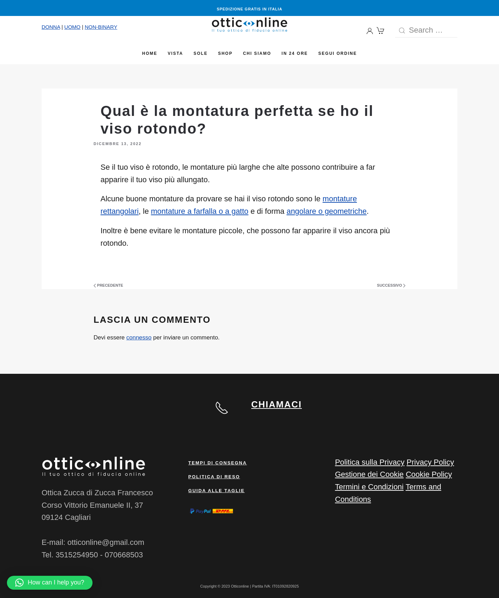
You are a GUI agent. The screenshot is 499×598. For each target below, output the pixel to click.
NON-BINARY (101, 27)
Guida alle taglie (216, 490)
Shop (225, 53)
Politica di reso (214, 476)
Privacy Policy (430, 462)
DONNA (51, 27)
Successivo (391, 285)
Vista (175, 53)
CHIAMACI (276, 404)
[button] (50, 583)
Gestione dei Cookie (369, 474)
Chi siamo (257, 53)
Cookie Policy (429, 474)
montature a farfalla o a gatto (199, 211)
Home (149, 53)
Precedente (108, 285)
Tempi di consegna (217, 462)
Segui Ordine (337, 53)
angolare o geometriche (327, 211)
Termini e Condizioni (369, 486)
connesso (138, 337)
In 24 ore (295, 53)
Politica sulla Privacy (370, 462)
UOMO (72, 27)
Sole (201, 53)
